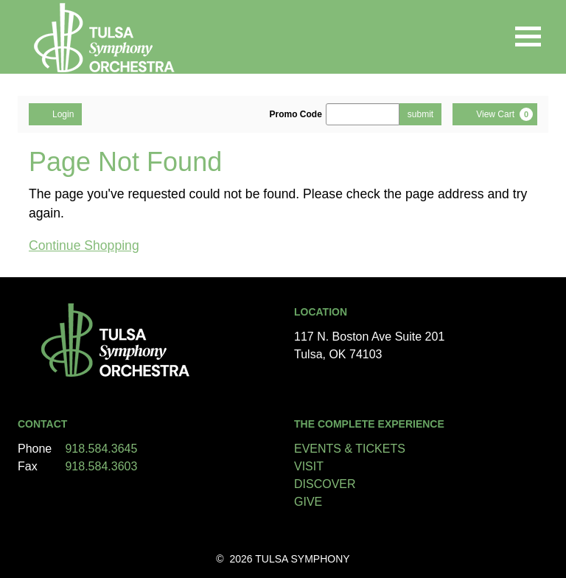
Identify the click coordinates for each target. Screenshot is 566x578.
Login (55, 113)
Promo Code (296, 114)
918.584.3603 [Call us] (101, 466)
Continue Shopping (84, 245)
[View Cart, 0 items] (495, 114)
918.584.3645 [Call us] (101, 448)
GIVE (308, 501)
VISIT (309, 466)
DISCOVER (325, 484)
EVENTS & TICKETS (349, 448)
